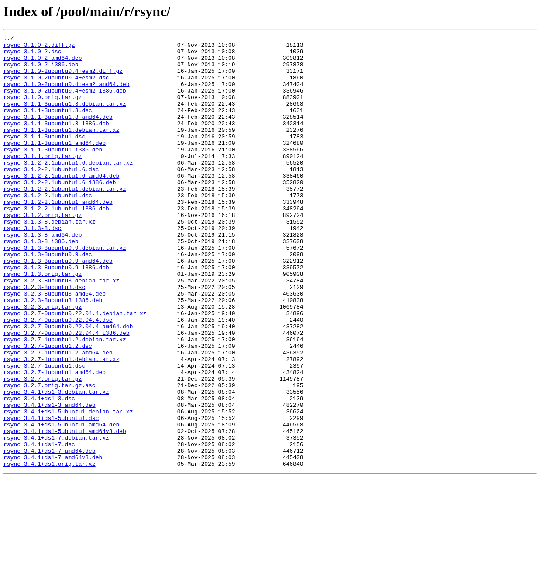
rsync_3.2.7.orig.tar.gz (42, 448)
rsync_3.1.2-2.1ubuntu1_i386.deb (56, 244)
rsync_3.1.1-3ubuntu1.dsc (44, 157)
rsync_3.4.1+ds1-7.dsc (39, 526)
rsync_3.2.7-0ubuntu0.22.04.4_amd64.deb (68, 385)
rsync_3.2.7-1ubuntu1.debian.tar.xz (61, 424)
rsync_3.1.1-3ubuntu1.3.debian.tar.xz (64, 118)
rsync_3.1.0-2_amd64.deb (42, 63)
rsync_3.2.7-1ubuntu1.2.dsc (47, 409)
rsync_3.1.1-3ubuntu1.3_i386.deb (56, 141)
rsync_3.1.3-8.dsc (32, 267)
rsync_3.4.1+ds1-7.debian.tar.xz (56, 519)
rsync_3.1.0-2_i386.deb (41, 71)
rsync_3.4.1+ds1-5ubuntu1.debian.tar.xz (68, 487)
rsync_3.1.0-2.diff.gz (39, 47)
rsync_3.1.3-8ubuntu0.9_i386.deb (56, 314)
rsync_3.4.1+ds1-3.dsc (39, 471)
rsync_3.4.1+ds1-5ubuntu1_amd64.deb (61, 503)
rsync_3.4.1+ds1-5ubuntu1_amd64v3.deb (64, 511)
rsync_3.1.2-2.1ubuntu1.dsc (47, 228)
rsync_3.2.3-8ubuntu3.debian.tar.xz (61, 330)
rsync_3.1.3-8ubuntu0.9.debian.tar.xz (64, 291)
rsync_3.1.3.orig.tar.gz (42, 322)
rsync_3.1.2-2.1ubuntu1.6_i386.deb (59, 212)
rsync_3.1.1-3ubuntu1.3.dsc (47, 126)
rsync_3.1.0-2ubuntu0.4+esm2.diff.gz (63, 79)
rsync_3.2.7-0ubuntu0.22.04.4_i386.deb (66, 393)
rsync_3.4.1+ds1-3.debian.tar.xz (56, 464)
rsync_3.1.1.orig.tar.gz (42, 181)
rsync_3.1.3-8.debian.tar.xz (49, 259)
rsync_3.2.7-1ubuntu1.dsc (44, 432)
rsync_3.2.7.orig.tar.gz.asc (49, 456)
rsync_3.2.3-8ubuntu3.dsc (44, 338)
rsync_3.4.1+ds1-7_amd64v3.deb (52, 542)
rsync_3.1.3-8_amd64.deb (42, 275)
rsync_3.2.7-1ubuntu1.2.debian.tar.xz (64, 401)
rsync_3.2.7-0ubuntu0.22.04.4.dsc (58, 377)
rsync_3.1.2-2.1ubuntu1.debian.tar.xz (64, 220)
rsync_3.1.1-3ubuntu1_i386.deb (52, 173)
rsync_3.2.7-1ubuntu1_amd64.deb (54, 440)
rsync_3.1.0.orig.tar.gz (42, 110)
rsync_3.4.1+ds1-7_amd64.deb (49, 534)
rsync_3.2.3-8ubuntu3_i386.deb (52, 354)
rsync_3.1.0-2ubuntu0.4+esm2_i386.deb (64, 102)
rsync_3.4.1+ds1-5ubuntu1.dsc (51, 495)
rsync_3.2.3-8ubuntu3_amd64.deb (54, 346)
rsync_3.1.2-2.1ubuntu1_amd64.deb (58, 236)
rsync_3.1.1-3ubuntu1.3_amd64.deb (58, 134)
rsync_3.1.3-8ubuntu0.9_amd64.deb (58, 306)
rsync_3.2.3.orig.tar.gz (42, 361)
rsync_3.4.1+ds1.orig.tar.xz (49, 550)
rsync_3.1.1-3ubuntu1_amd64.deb (54, 165)
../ (8, 39)
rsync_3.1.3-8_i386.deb (41, 283)
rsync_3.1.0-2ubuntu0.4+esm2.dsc (56, 86)
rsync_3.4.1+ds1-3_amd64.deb (49, 479)
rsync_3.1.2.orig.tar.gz (42, 251)
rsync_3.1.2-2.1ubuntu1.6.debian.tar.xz (68, 189)
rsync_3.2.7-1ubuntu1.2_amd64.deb (58, 416)
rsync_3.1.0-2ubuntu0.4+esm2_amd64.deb (66, 94)
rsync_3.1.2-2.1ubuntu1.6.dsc (51, 196)
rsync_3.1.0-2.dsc (32, 55)
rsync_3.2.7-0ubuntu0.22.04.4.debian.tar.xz (75, 369)
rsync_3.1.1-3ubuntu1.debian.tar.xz (61, 149)
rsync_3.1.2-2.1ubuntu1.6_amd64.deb (61, 204)
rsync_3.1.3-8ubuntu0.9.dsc (47, 299)
